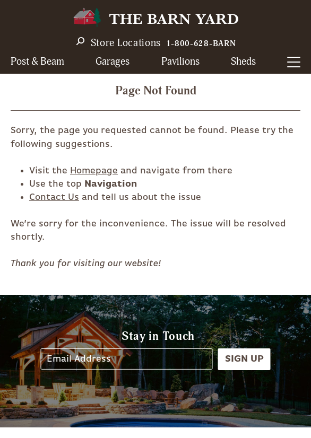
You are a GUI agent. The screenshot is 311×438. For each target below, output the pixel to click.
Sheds (243, 62)
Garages (112, 62)
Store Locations (126, 43)
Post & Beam (37, 62)
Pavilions (180, 62)
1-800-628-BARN (201, 44)
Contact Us (54, 197)
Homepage (94, 171)
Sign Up (244, 359)
